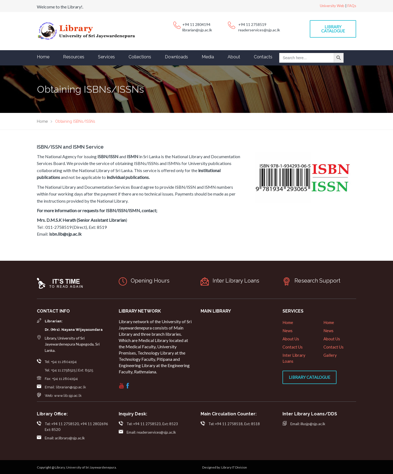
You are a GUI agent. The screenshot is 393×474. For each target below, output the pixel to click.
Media (208, 56)
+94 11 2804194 (196, 24)
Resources (73, 56)
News (287, 330)
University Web (332, 6)
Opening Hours (150, 280)
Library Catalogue (333, 28)
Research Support (317, 280)
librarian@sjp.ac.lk (197, 30)
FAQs (351, 6)
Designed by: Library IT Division (224, 467)
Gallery (330, 355)
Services (106, 56)
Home (43, 56)
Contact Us (292, 346)
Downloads (176, 56)
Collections (140, 56)
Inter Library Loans (236, 280)
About (234, 56)
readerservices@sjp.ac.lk (259, 30)
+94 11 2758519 (252, 24)
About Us (290, 338)
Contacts (263, 56)
